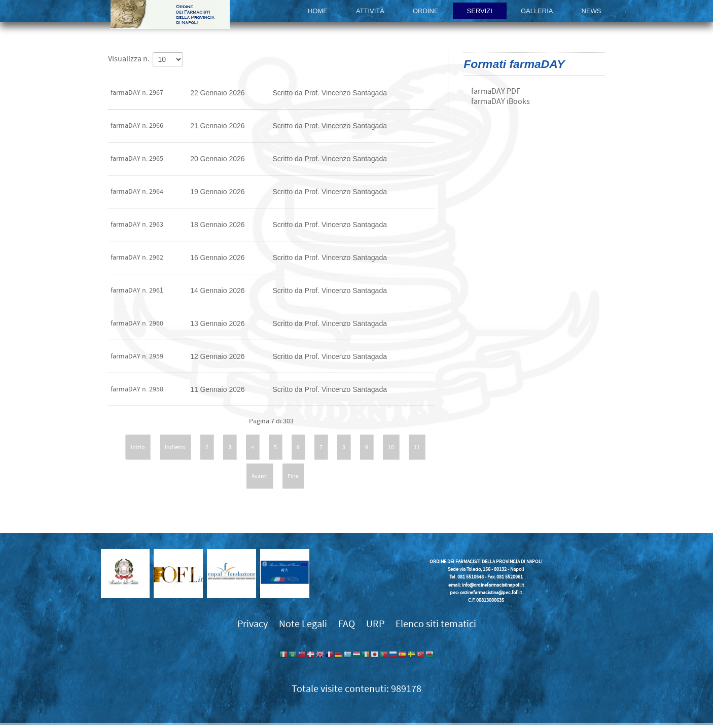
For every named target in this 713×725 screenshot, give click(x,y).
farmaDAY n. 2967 (137, 93)
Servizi (479, 11)
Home (318, 11)
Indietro (175, 447)
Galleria (537, 11)
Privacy (252, 624)
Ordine (426, 11)
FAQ (346, 624)
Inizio (138, 447)
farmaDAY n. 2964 (137, 192)
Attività (370, 11)
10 (391, 447)
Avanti (260, 476)
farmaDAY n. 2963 (137, 225)
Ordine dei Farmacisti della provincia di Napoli (170, 14)
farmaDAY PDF (495, 91)
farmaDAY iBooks (500, 101)
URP (375, 624)
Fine (293, 476)
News (591, 11)
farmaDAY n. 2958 (137, 389)
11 (417, 447)
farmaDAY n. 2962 (137, 257)
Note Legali (303, 624)
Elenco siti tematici (436, 624)
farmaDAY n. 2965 (137, 159)
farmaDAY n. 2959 (137, 356)
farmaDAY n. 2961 (137, 290)
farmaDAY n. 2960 (137, 323)
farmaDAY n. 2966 (137, 126)
